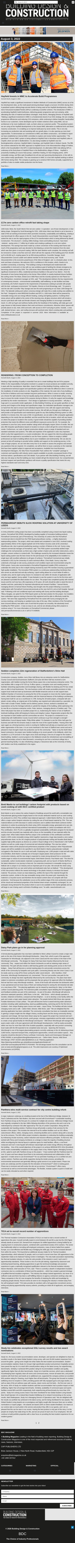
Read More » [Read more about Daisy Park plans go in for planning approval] (5, 1053)
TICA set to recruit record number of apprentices (25, 1231)
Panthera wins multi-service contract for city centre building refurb (33, 1110)
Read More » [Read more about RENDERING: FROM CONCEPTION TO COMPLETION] (5, 466)
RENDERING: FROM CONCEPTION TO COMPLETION (27, 375)
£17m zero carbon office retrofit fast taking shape (25, 223)
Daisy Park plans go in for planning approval (23, 947)
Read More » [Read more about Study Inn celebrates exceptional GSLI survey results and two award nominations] (5, 1420)
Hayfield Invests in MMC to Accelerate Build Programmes (29, 96)
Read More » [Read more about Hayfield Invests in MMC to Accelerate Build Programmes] (5, 166)
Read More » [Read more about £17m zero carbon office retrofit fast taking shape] (5, 319)
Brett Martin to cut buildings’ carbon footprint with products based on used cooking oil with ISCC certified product (35, 805)
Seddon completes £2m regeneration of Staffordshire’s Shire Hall (33, 671)
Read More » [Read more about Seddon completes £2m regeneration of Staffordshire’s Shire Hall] (5, 748)
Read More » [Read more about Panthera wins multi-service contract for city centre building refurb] (5, 1175)
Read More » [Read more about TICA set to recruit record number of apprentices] (5, 1291)
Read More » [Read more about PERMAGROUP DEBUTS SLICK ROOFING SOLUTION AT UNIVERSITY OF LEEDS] (5, 614)
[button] (4, 2)
